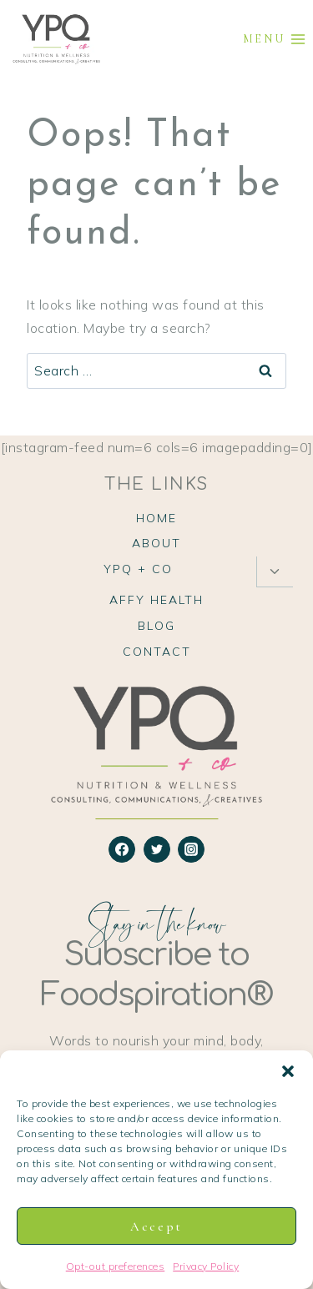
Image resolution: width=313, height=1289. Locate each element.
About (156, 543)
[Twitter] (157, 849)
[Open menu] (274, 40)
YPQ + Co (138, 569)
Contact (157, 651)
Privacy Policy (206, 1266)
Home (156, 518)
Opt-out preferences (115, 1266)
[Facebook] (122, 849)
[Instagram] (191, 849)
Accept (156, 1226)
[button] (288, 1071)
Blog (156, 625)
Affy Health (156, 599)
